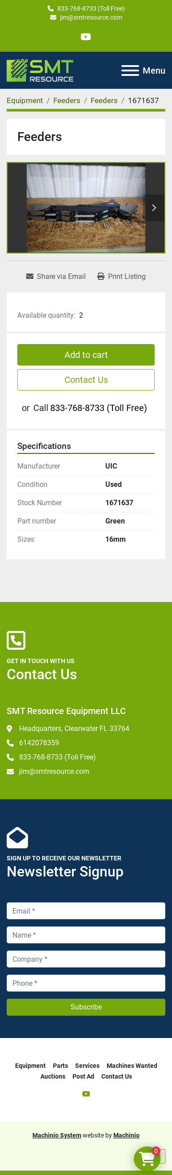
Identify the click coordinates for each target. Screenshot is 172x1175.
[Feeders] (66, 100)
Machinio (126, 1135)
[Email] (86, 910)
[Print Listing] (122, 276)
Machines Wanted (132, 1065)
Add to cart (86, 354)
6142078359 (39, 743)
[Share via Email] (56, 276)
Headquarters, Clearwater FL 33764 (74, 728)
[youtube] (85, 36)
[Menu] (130, 70)
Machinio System (56, 1135)
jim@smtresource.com (91, 17)
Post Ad (83, 1076)
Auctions (52, 1076)
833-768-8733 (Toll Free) (91, 8)
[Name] (86, 934)
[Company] (86, 959)
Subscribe (86, 1007)
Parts (60, 1065)
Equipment (30, 1065)
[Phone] (86, 983)
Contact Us (86, 379)
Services (87, 1065)
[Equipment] (25, 100)
